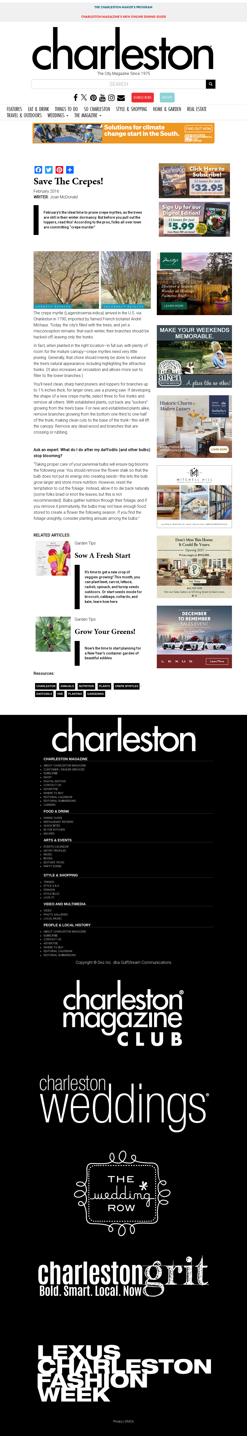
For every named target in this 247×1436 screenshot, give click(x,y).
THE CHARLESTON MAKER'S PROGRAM (123, 7)
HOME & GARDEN (167, 108)
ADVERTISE (51, 789)
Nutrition (86, 686)
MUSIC (48, 854)
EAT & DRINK (38, 108)
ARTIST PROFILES (55, 850)
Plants (104, 686)
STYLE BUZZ (51, 893)
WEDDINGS (58, 114)
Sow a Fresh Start (103, 555)
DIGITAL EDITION (55, 781)
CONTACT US (52, 785)
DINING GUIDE (53, 818)
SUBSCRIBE (143, 97)
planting (75, 693)
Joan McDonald (64, 197)
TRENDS (49, 882)
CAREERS (49, 805)
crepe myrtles (127, 686)
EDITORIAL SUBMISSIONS (60, 801)
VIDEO (48, 910)
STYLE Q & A (51, 885)
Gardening (95, 693)
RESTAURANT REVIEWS (58, 822)
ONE (60, 693)
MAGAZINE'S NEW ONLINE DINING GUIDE (123, 17)
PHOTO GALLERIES (56, 914)
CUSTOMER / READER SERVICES (64, 769)
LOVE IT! (49, 897)
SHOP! (167, 97)
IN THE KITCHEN (54, 829)
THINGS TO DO (66, 108)
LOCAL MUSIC (53, 918)
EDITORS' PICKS (54, 862)
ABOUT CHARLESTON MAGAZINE (65, 765)
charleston (45, 686)
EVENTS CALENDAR (56, 846)
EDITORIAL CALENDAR (58, 797)
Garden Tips (85, 543)
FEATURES (14, 108)
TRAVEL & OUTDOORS (24, 114)
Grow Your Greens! (105, 631)
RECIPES (49, 833)
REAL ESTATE (197, 108)
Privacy (118, 1421)
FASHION (49, 889)
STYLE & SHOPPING (131, 108)
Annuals (67, 686)
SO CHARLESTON (97, 108)
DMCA (129, 1421)
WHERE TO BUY (53, 793)
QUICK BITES (52, 825)
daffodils (44, 693)
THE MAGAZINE (87, 114)
